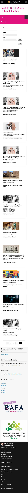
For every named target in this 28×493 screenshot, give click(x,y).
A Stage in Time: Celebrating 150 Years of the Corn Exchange (14, 82)
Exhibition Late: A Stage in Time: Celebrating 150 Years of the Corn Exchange (14, 157)
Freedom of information (6, 456)
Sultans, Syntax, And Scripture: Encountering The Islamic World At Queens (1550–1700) (14, 255)
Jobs (2, 481)
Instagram (3, 385)
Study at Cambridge (6, 462)
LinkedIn (3, 390)
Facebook (3, 383)
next (20, 342)
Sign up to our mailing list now (15, 365)
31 (17, 343)
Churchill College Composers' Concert (12, 180)
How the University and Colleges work (10, 469)
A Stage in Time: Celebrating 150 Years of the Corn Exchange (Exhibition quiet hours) (14, 107)
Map (2, 474)
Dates (4, 37)
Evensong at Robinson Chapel (10, 232)
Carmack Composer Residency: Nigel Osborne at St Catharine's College (12, 205)
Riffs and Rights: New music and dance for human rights (13, 305)
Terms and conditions (6, 458)
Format (4, 32)
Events (3, 479)
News (2, 476)
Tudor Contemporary (8, 132)
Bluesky (3, 388)
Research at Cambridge (7, 488)
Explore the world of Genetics (10, 59)
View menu (2, 2)
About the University (6, 466)
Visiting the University (6, 471)
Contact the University (6, 452)
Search (26, 2)
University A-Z (4, 450)
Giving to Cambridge (6, 484)
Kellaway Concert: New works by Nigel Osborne (12, 329)
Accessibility (4, 454)
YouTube (3, 392)
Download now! (4, 354)
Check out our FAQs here (15, 374)
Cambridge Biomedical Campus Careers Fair (14, 280)
